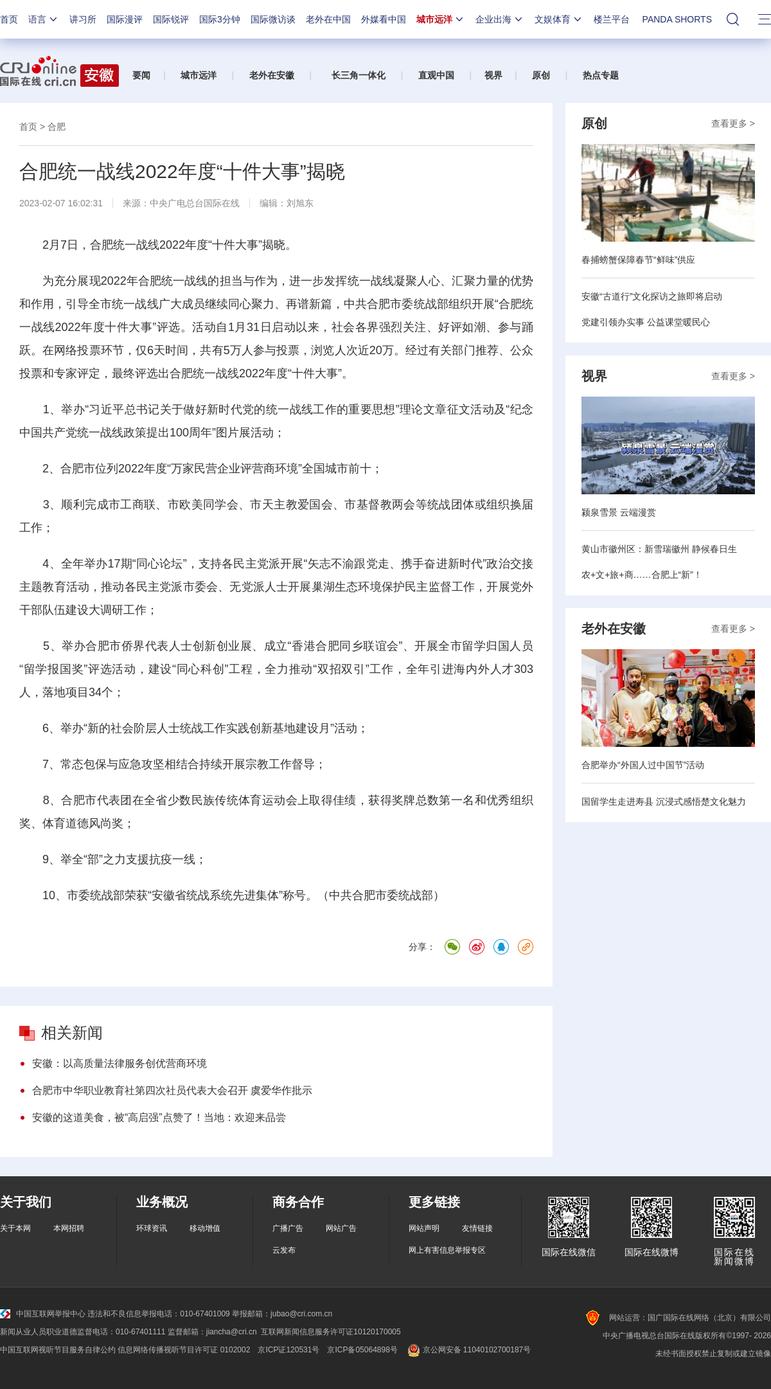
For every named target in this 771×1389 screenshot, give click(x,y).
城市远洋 (440, 19)
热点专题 (601, 75)
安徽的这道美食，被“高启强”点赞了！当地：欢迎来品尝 (159, 1117)
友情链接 (477, 1228)
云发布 (284, 1250)
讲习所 (82, 19)
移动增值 (205, 1228)
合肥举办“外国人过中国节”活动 (642, 765)
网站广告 (341, 1228)
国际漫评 (125, 19)
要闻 (141, 75)
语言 (43, 19)
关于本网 (15, 1228)
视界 (493, 75)
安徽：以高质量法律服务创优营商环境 (119, 1063)
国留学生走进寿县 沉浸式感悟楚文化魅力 (663, 801)
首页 (9, 19)
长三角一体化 (359, 75)
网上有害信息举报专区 (447, 1250)
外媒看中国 (383, 19)
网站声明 (424, 1228)
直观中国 (436, 75)
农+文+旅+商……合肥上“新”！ (641, 574)
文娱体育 (559, 19)
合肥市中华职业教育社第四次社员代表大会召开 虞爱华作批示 (172, 1090)
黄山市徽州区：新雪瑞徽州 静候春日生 (659, 549)
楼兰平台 (612, 19)
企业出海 (499, 19)
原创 (541, 75)
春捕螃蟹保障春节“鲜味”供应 (638, 260)
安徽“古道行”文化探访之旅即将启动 (651, 296)
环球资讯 (151, 1228)
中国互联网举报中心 (42, 1313)
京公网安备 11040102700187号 (468, 1349)
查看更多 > (733, 123)
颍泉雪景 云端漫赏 (618, 512)
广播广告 (287, 1228)
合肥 (57, 126)
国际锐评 (171, 19)
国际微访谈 (273, 19)
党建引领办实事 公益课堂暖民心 (645, 322)
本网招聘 (68, 1228)
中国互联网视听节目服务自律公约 (58, 1349)
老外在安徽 (271, 75)
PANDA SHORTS (677, 19)
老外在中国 (328, 19)
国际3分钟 (219, 19)
